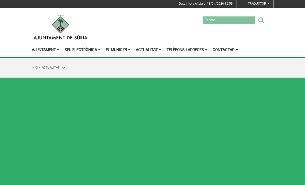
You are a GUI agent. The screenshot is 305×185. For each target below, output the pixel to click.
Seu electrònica (83, 50)
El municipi (118, 50)
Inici (35, 67)
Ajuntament (45, 50)
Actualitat (148, 50)
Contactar (225, 50)
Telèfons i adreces (187, 50)
